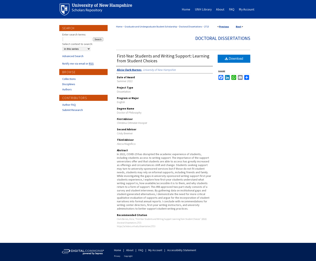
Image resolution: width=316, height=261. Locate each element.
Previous (224, 26)
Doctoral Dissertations (190, 26)
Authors (67, 89)
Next (238, 26)
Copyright (128, 256)
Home (119, 26)
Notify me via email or (78, 63)
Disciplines (68, 84)
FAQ (140, 250)
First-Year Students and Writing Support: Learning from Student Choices (163, 58)
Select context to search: (77, 44)
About (129, 250)
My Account (155, 250)
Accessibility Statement (181, 250)
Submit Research (72, 110)
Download (234, 58)
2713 (206, 26)
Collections (69, 79)
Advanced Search (72, 56)
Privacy (117, 256)
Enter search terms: (74, 34)
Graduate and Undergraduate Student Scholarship (151, 26)
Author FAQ (69, 104)
